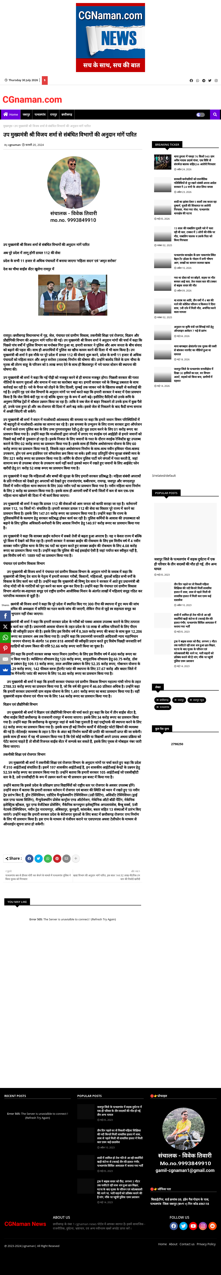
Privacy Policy (206, 1244)
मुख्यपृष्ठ (7, 126)
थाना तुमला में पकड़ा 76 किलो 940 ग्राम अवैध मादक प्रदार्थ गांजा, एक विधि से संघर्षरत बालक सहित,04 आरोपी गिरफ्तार (194, 160)
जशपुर (26, 114)
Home (13, 114)
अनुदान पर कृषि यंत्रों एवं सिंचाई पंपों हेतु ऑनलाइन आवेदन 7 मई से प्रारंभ (193, 329)
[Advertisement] (86, 839)
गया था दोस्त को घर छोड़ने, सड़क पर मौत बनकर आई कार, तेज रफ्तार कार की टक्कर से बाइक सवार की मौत (195, 281)
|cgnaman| (28, 1246)
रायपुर (53, 114)
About (173, 1244)
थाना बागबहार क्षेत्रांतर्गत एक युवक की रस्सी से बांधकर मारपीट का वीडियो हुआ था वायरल (195, 350)
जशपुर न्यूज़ (198, 700)
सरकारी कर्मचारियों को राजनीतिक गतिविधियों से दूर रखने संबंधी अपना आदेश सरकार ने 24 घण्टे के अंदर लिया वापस (195, 183)
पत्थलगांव (40, 114)
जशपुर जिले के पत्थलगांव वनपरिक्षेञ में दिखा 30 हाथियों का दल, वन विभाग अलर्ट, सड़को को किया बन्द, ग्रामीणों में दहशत (193, 375)
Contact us (187, 1244)
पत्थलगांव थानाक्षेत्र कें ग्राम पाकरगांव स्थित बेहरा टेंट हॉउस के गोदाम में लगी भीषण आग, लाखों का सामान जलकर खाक (195, 259)
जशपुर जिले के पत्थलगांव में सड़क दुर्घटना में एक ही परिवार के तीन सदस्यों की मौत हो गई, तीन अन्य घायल (185, 564)
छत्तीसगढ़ (67, 114)
